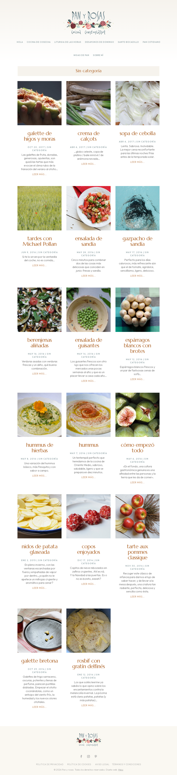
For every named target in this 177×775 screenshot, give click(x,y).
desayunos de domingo (99, 42)
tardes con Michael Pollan (40, 241)
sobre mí (98, 55)
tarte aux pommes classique (137, 552)
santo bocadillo (128, 42)
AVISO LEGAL (102, 764)
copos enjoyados (88, 549)
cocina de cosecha (39, 42)
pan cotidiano (151, 42)
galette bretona (39, 660)
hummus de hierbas (39, 447)
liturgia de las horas (67, 42)
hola (20, 42)
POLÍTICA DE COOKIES (79, 764)
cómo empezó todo (137, 447)
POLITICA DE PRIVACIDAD (50, 764)
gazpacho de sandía (137, 241)
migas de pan (81, 55)
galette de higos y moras (39, 136)
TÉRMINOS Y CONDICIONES (126, 764)
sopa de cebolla (137, 133)
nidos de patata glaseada (39, 549)
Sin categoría (97, 147)
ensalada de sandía (88, 241)
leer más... (39, 174)
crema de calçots (88, 136)
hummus (88, 444)
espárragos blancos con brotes (137, 345)
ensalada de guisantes (88, 342)
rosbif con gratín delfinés (88, 663)
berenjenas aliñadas (39, 342)
